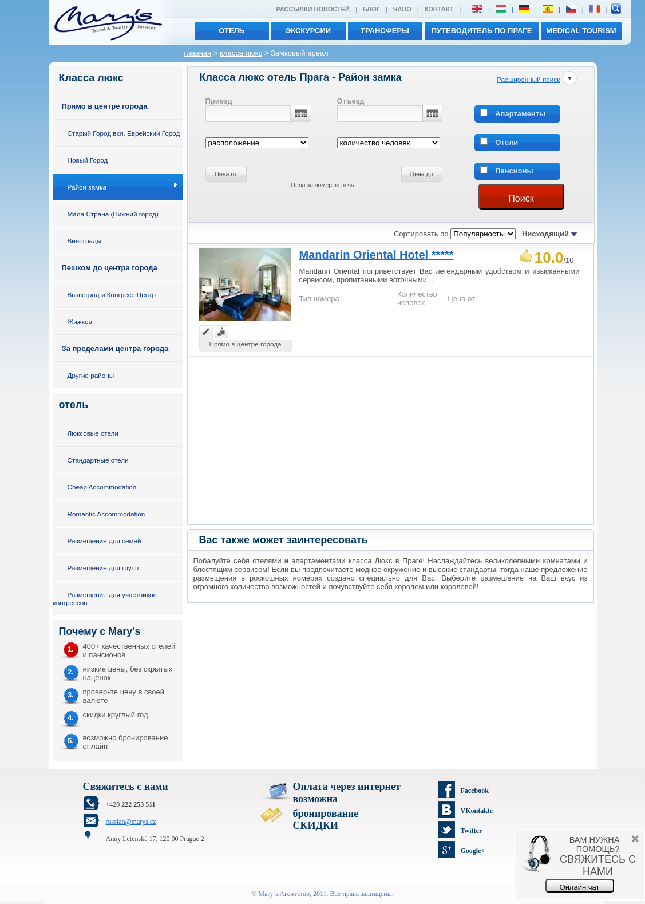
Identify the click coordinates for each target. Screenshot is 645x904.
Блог (371, 9)
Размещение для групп (103, 567)
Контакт (439, 9)
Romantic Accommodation (106, 514)
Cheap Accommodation (102, 487)
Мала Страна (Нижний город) (113, 214)
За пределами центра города (115, 348)
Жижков (80, 321)
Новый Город (88, 160)
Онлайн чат (580, 887)
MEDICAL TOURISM (581, 30)
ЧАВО (402, 9)
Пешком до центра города (109, 267)
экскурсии (308, 30)
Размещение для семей (104, 540)
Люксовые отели (93, 433)
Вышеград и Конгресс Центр (112, 294)
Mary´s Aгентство (284, 894)
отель (231, 30)
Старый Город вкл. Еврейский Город (124, 133)
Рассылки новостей (312, 9)
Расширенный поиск (528, 79)
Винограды (85, 240)
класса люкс (241, 53)
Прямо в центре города (105, 106)
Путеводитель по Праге (482, 30)
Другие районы (91, 375)
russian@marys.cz (131, 822)
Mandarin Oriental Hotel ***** (376, 254)
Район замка (87, 187)
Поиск (520, 198)
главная (198, 53)
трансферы (385, 30)
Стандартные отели (98, 460)
